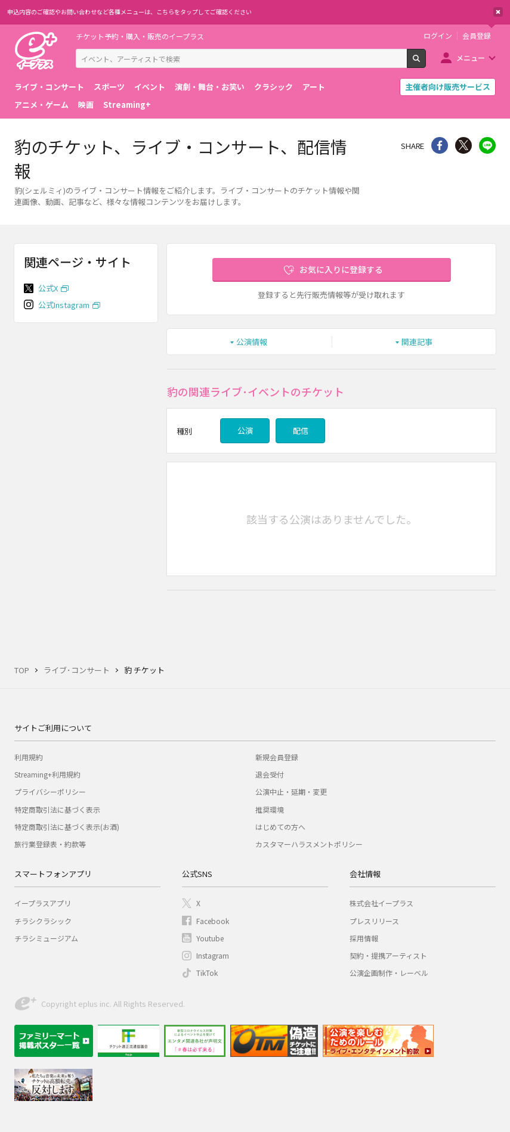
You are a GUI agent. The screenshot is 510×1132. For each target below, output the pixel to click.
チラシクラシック (43, 921)
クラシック (273, 86)
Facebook (212, 921)
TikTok (207, 973)
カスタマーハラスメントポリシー (309, 844)
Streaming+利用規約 (47, 774)
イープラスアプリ (42, 903)
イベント (149, 86)
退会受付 (269, 774)
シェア (439, 145)
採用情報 (364, 938)
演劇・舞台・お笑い (210, 86)
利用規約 (28, 757)
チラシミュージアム (46, 938)
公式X (48, 288)
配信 (300, 430)
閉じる (498, 12)
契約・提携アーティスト (388, 955)
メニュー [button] (470, 57)
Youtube (210, 938)
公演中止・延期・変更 (291, 791)
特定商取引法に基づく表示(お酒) (66, 827)
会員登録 (476, 36)
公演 (245, 430)
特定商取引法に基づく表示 (57, 809)
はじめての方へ (280, 827)
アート (313, 86)
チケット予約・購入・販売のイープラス (140, 36)
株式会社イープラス (381, 903)
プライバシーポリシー (50, 791)
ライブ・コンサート (49, 86)
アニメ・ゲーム (41, 104)
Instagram (212, 955)
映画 (86, 104)
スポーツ (109, 86)
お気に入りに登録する (341, 269)
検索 (425, 63)
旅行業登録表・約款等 (50, 844)
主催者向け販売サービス (447, 86)
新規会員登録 (276, 757)
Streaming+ (127, 104)
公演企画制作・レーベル (389, 973)
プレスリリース (374, 921)
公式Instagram (63, 304)
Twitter (463, 145)
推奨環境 (269, 809)
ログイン (438, 36)
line (487, 145)
